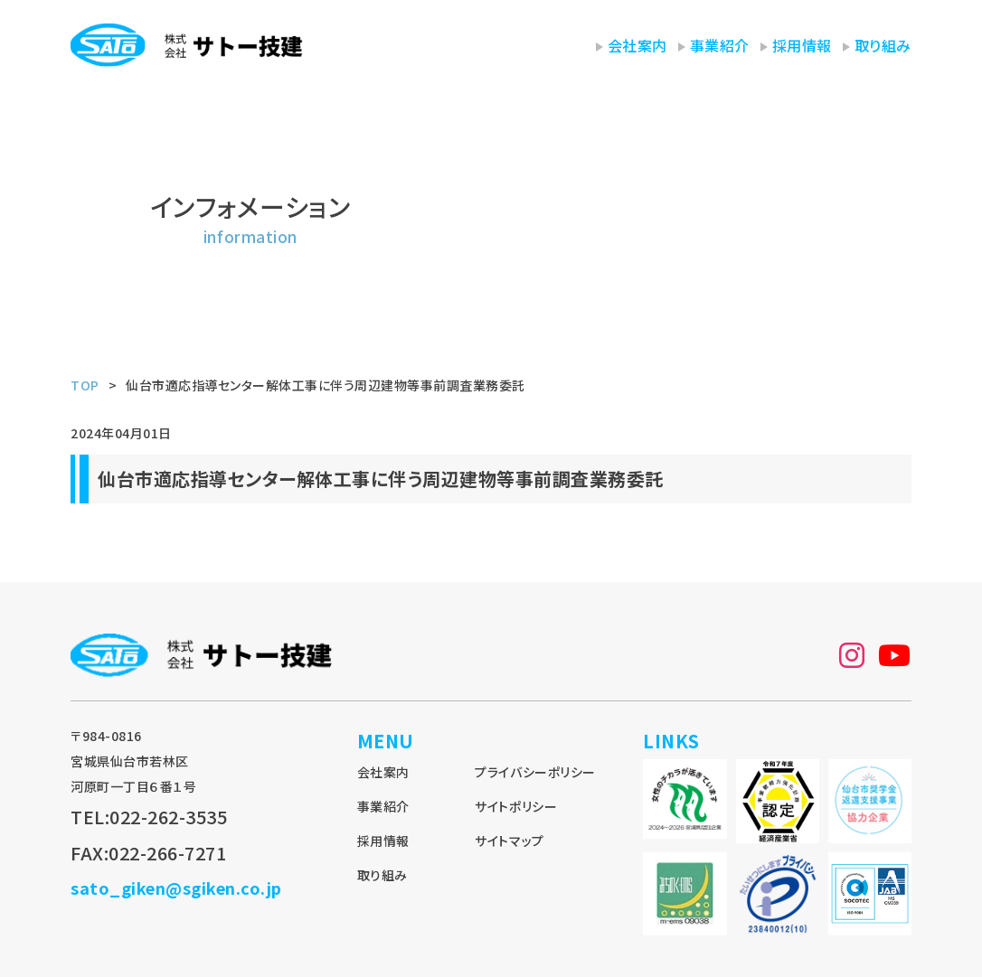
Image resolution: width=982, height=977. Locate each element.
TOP (85, 385)
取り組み (883, 45)
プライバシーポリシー (535, 772)
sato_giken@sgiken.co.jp (176, 887)
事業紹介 (720, 45)
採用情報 (802, 45)
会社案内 (637, 45)
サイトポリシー (516, 806)
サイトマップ (509, 840)
